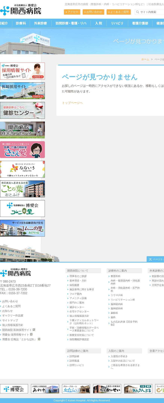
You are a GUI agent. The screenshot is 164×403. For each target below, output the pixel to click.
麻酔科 (114, 313)
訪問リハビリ (77, 365)
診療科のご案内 (117, 270)
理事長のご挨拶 (78, 276)
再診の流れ (158, 280)
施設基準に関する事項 (82, 289)
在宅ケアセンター (79, 311)
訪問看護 (74, 360)
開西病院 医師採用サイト (17, 329)
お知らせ (7, 310)
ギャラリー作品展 (12, 315)
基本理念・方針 (78, 280)
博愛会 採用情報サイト (15, 334)
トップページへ (72, 102)
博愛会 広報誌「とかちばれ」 (19, 339)
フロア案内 (76, 293)
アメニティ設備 (78, 298)
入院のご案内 (116, 350)
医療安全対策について (82, 335)
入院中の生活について (123, 360)
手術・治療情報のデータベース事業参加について (84, 329)
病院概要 (74, 285)
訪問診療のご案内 (77, 350)
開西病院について (77, 270)
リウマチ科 (117, 295)
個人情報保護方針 (12, 325)
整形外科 (115, 276)
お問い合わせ (94, 11)
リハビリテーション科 (123, 299)
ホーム (145, 59)
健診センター (77, 307)
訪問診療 (74, 356)
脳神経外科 (117, 308)
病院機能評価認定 (79, 339)
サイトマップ (10, 320)
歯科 (113, 317)
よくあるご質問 (119, 11)
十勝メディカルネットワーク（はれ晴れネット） (84, 322)
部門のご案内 (77, 302)
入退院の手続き (119, 356)
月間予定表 (158, 285)
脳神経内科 (117, 304)
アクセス (73, 11)
